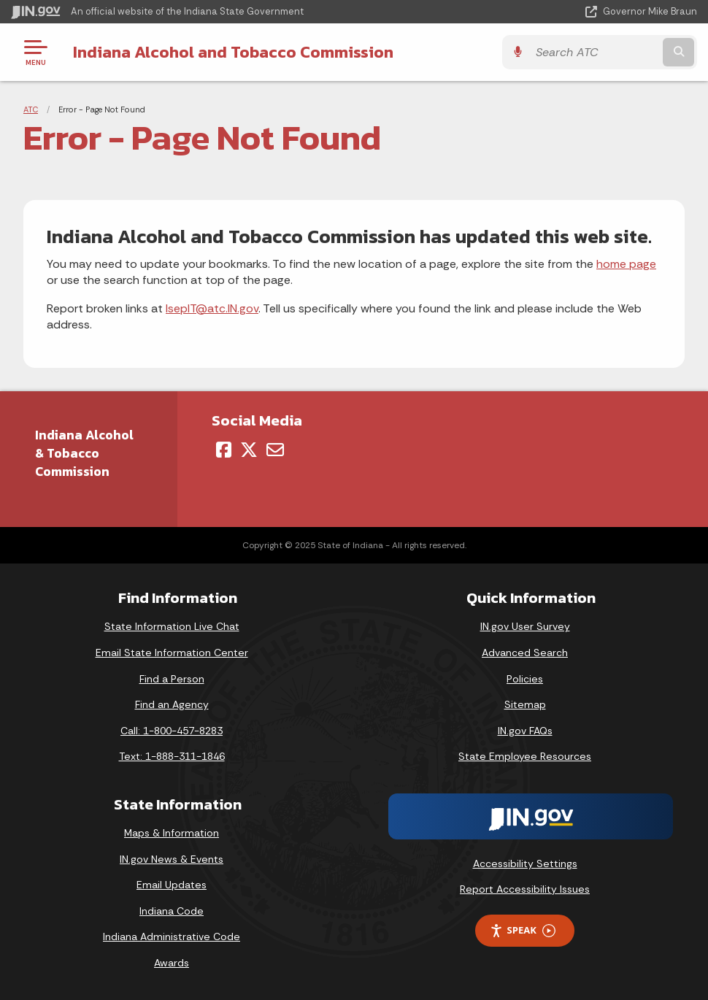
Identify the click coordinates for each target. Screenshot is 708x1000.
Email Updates (171, 884)
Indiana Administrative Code (171, 936)
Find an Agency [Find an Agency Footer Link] (172, 704)
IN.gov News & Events (171, 859)
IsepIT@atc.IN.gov (212, 308)
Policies (525, 678)
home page (626, 264)
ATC (30, 109)
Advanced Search (525, 652)
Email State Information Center (172, 652)
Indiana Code (171, 911)
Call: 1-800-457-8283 (171, 730)
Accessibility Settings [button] (525, 863)
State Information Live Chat (171, 626)
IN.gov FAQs (525, 730)
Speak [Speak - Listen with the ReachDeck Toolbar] (522, 930)
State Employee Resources (524, 756)
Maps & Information (171, 832)
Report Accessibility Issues (525, 889)
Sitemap (525, 704)
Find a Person (171, 678)
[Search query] (594, 52)
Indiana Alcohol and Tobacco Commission (233, 51)
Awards (171, 962)
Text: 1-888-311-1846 (172, 756)
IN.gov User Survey (525, 626)
